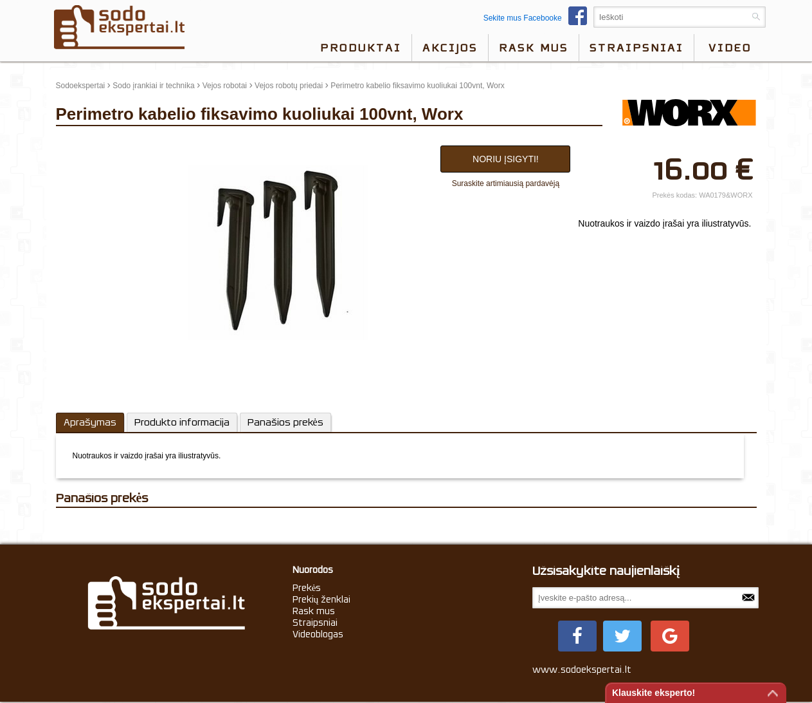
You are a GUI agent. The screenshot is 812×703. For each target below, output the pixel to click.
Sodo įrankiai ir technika (153, 85)
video (730, 47)
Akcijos (450, 47)
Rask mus (533, 47)
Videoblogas (318, 634)
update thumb (83, 142)
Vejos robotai (225, 85)
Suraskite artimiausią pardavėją (505, 183)
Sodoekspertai (80, 85)
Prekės (307, 588)
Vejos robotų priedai (289, 85)
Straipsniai (636, 47)
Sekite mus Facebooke (538, 18)
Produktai (360, 47)
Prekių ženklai (322, 599)
